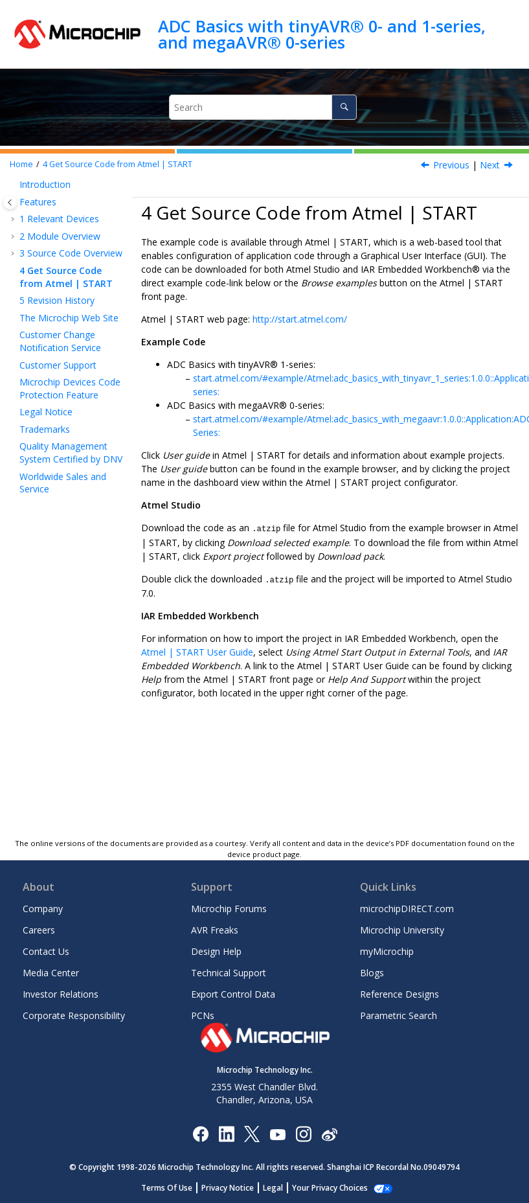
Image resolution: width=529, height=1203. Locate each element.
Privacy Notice (234, 1187)
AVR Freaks (214, 930)
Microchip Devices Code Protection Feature (69, 388)
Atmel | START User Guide (197, 651)
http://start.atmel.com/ (300, 319)
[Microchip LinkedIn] (226, 1133)
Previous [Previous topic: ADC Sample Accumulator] (451, 165)
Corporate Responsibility (74, 1015)
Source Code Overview (70, 253)
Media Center (51, 973)
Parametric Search (398, 1015)
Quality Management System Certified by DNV (70, 452)
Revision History (57, 300)
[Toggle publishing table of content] (10, 202)
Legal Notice (46, 412)
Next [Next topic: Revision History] (490, 165)
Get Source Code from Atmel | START (117, 164)
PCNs (202, 1015)
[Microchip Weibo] (329, 1133)
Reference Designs (399, 994)
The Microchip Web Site (68, 318)
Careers (39, 930)
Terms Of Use (173, 1187)
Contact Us (46, 951)
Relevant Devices (59, 218)
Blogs (372, 973)
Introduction (45, 184)
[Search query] (263, 107)
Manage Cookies (330, 1187)
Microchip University (402, 930)
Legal (280, 1187)
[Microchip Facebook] (200, 1133)
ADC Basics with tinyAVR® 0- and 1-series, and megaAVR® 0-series (322, 34)
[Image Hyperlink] (277, 1133)
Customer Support (57, 365)
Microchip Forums (229, 908)
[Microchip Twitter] (252, 1133)
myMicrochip (387, 951)
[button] (14, 184)
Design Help (216, 951)
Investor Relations (60, 994)
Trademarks (44, 429)
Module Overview (59, 236)
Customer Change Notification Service (60, 341)
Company (43, 908)
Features (37, 202)
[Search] (344, 107)
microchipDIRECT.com (407, 908)
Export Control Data (233, 994)
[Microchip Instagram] (303, 1133)
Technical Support (228, 973)
